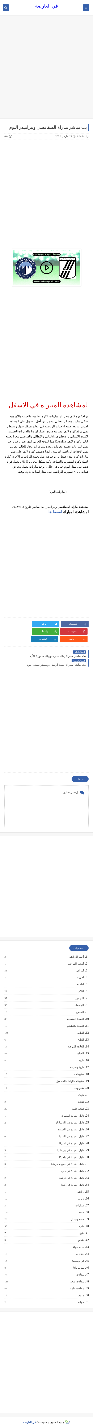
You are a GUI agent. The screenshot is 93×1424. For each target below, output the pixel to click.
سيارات (79, 1198)
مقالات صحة (77, 1274)
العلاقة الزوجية (75, 1039)
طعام (81, 1232)
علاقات (80, 1246)
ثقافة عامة (78, 1101)
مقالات (80, 1267)
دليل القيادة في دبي (72, 1163)
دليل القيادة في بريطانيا (70, 1142)
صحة (81, 1205)
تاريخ (81, 1053)
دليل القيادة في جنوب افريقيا (67, 1156)
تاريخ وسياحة (76, 1060)
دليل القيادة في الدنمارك (69, 1115)
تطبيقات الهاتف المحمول (69, 1073)
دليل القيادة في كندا (72, 1177)
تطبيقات (79, 1066)
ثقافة (81, 1094)
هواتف (80, 1294)
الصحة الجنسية (75, 1011)
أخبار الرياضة (76, 949)
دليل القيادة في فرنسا (71, 1170)
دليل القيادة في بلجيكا (71, 1149)
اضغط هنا (54, 512)
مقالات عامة (77, 1281)
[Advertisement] (46, 68)
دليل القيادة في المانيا (71, 1129)
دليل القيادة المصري (72, 1108)
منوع (81, 1288)
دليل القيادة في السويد (70, 1122)
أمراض (80, 963)
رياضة (80, 1184)
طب (81, 1218)
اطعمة (80, 977)
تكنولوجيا (78, 1080)
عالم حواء (78, 1239)
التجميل (79, 990)
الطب (80, 1025)
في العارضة (46, 6)
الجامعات (78, 997)
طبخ (81, 1225)
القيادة (80, 1046)
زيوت (80, 1191)
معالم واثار (78, 1260)
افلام (81, 983)
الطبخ (80, 1032)
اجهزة (80, 970)
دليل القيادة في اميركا (71, 1136)
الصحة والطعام (75, 1018)
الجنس (80, 1004)
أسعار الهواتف (76, 956)
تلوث (81, 1087)
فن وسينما (78, 1253)
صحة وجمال (77, 1212)
